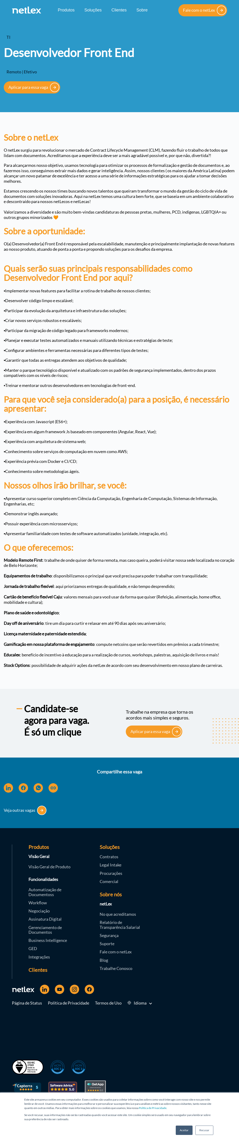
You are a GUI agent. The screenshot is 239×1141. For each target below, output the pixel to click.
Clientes (119, 10)
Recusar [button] (204, 1130)
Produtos (66, 10)
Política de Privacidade (152, 1108)
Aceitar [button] (184, 1130)
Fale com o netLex (204, 10)
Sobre (142, 10)
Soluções (93, 10)
